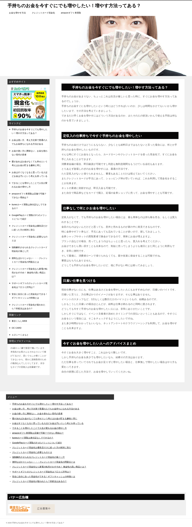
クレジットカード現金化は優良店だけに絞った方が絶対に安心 (29, 228)
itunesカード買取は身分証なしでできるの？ (29, 206)
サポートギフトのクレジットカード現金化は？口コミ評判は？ (29, 285)
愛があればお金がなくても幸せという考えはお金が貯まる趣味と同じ (29, 163)
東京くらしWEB (19, 321)
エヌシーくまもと (20, 335)
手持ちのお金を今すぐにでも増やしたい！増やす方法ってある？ (29, 131)
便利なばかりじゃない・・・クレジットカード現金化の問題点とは (29, 260)
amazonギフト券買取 (71, 13)
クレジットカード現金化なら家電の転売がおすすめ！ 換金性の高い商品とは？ (29, 273)
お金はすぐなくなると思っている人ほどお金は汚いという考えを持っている (29, 174)
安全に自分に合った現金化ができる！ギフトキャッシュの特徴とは (29, 296)
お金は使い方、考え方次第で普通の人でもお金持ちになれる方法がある (29, 142)
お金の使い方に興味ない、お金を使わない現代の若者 (29, 153)
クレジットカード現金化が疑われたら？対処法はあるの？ (28, 307)
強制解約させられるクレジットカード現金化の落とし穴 (29, 249)
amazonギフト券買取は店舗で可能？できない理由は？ (29, 195)
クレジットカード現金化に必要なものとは (29, 238)
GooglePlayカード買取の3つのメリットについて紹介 (29, 217)
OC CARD (16, 328)
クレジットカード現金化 (43, 13)
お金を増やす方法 (17, 13)
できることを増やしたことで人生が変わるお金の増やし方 (29, 185)
